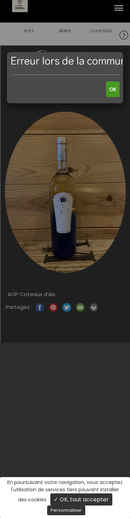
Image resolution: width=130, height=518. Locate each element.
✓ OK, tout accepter (81, 499)
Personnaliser (66, 510)
